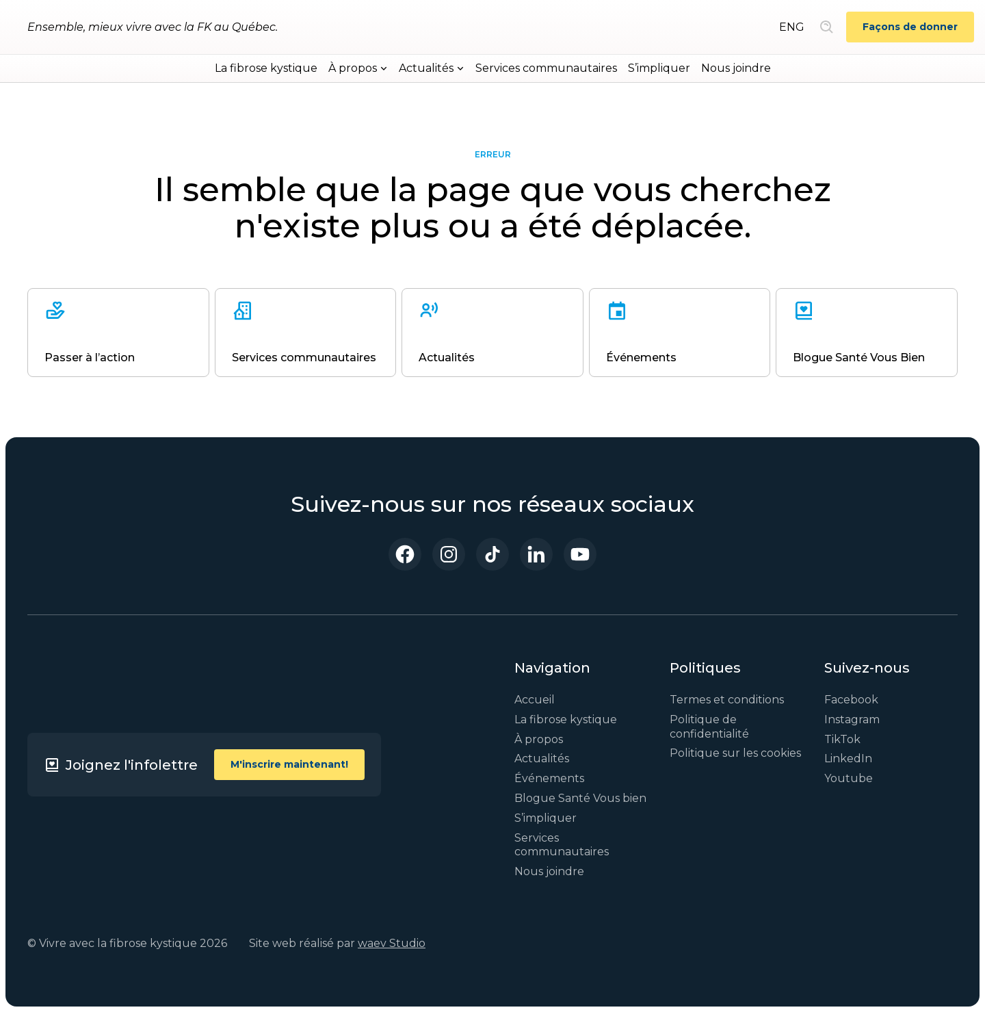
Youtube (848, 778)
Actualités (541, 758)
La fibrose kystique (266, 68)
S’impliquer (659, 68)
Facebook (851, 699)
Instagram (852, 719)
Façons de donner (910, 27)
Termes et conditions (727, 699)
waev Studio (391, 943)
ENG (791, 27)
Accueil (534, 699)
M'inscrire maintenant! (289, 764)
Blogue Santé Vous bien (580, 798)
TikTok (842, 739)
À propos (538, 739)
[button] (358, 68)
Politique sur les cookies (735, 753)
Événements (549, 778)
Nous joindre (736, 68)
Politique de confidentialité (709, 726)
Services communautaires (546, 68)
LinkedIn (848, 758)
